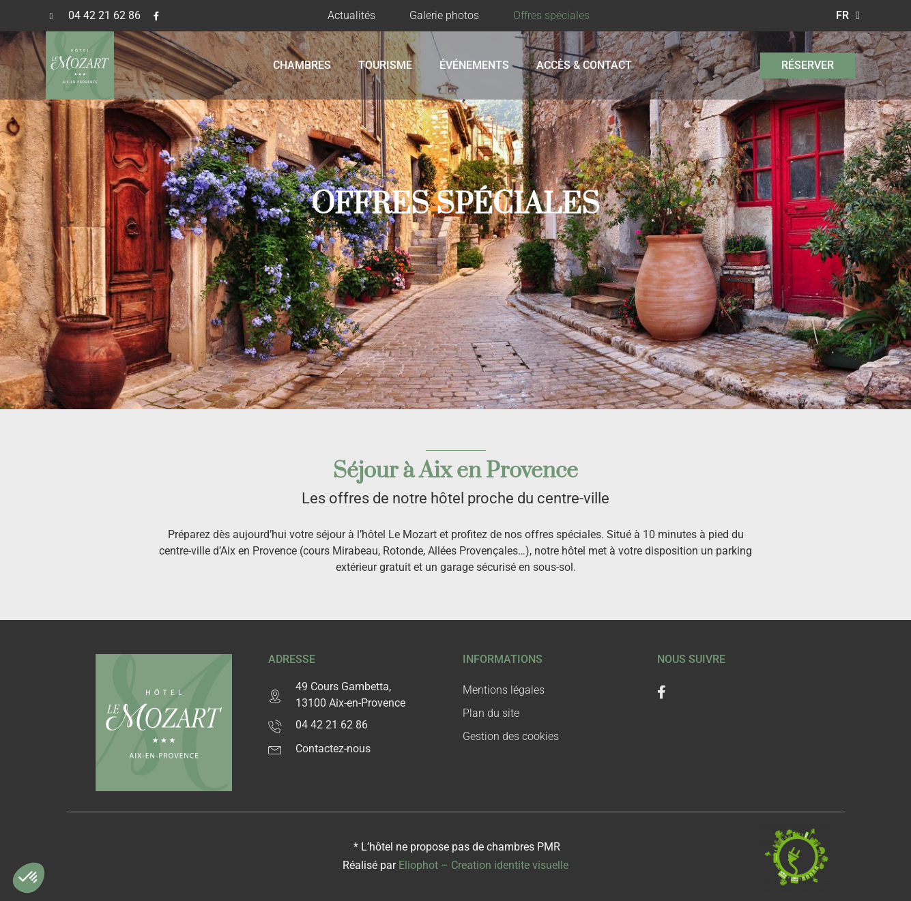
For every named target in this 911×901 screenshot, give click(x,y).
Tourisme (385, 65)
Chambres (302, 65)
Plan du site (491, 713)
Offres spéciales (551, 15)
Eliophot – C (483, 865)
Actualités (351, 15)
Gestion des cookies (511, 736)
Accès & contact (584, 65)
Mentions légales (504, 689)
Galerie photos (444, 15)
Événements (474, 65)
